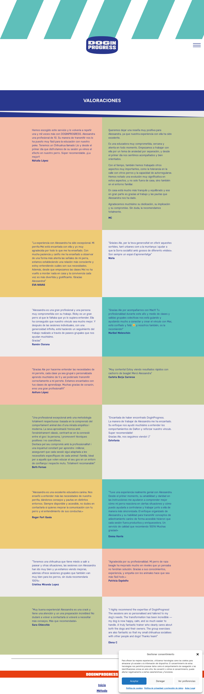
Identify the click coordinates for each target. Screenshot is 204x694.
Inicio (102, 685)
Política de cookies (134, 688)
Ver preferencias (186, 681)
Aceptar (134, 681)
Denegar (160, 681)
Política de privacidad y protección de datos (163, 688)
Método (102, 691)
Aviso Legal (190, 688)
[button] (197, 654)
